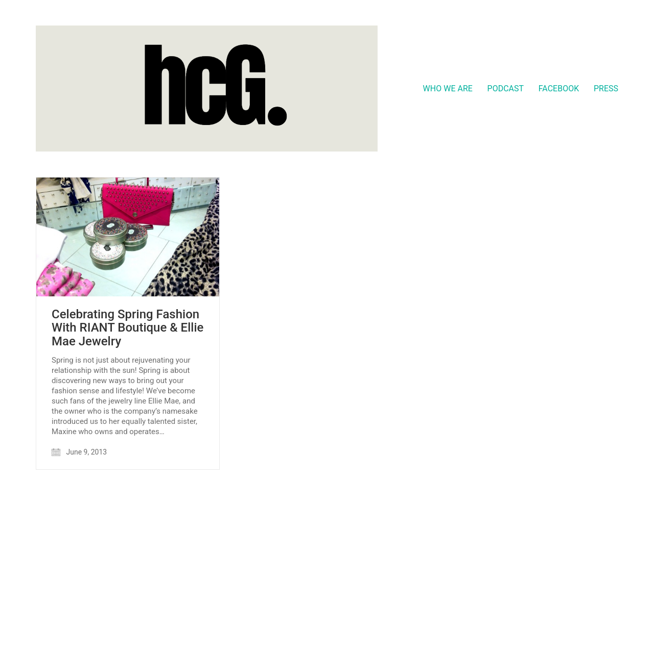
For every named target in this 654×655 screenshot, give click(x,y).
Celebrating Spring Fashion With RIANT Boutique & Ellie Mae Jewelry (127, 328)
